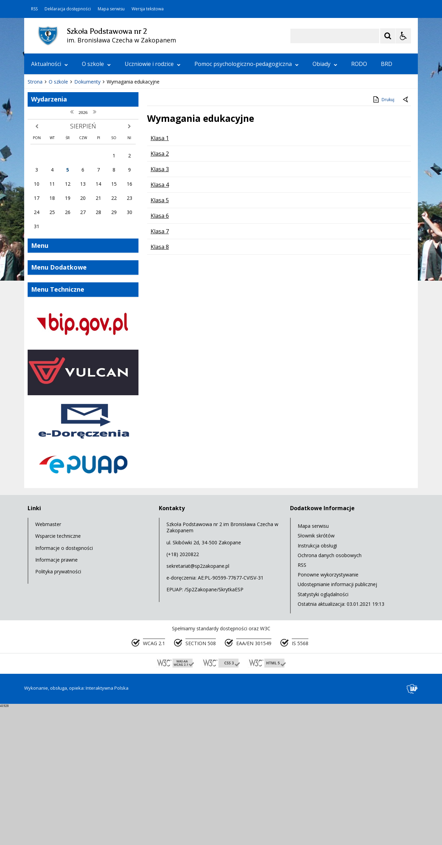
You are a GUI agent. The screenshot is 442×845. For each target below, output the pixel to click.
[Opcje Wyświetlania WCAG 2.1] (403, 35)
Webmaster (48, 662)
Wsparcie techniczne (58, 674)
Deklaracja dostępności (68, 9)
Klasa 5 (160, 338)
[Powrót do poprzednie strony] (406, 238)
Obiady (325, 64)
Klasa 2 (160, 291)
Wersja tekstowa (148, 9)
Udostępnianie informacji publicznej (337, 722)
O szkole (96, 64)
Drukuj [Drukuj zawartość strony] (383, 237)
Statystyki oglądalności (323, 732)
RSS (34, 9)
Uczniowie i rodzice (153, 64)
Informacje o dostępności (64, 686)
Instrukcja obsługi (317, 683)
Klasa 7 (160, 369)
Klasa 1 (160, 276)
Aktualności (49, 64)
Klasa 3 (160, 307)
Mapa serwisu (111, 9)
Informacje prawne (56, 698)
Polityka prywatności (58, 709)
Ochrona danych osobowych (330, 693)
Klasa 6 (160, 354)
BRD (386, 64)
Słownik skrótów (316, 673)
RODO (359, 64)
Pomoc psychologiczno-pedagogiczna (246, 64)
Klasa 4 (160, 323)
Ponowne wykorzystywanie (328, 712)
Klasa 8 (160, 385)
